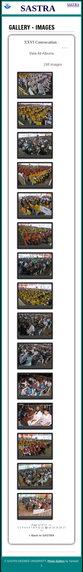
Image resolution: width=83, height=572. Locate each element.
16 (60, 527)
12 (46, 527)
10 (39, 527)
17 (64, 527)
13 (49, 527)
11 (42, 527)
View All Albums (41, 53)
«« (50, 525)
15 (57, 527)
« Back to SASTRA (41, 535)
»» (41, 530)
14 (53, 527)
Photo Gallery (56, 561)
